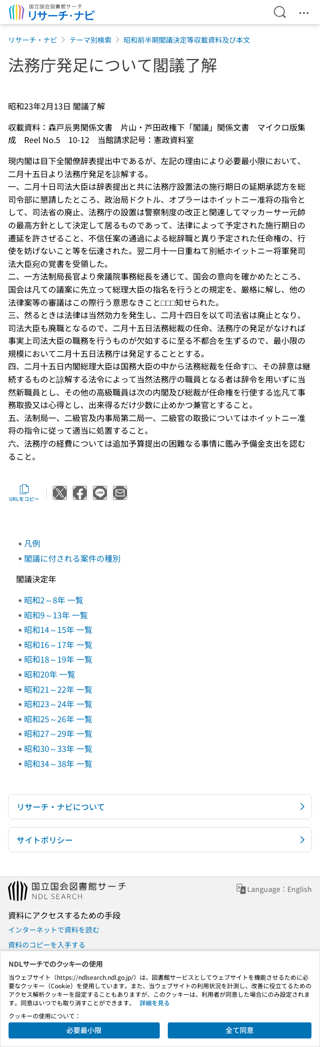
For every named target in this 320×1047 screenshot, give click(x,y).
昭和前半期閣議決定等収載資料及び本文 (187, 40)
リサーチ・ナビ (32, 40)
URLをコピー (24, 492)
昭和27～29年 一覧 (58, 733)
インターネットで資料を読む (53, 930)
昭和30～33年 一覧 (58, 748)
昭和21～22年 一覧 (58, 689)
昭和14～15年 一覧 (58, 629)
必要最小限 (83, 1030)
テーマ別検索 (90, 40)
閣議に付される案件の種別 (72, 558)
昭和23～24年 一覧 (58, 704)
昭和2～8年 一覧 (53, 600)
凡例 (32, 543)
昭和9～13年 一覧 (56, 615)
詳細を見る (155, 1002)
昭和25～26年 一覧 (58, 719)
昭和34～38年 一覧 (58, 763)
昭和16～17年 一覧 (58, 644)
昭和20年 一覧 (49, 674)
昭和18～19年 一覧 (58, 659)
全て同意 (240, 1030)
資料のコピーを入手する (46, 945)
